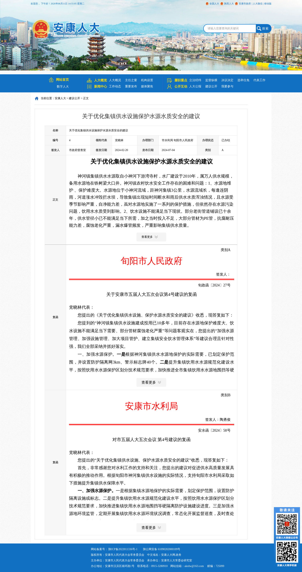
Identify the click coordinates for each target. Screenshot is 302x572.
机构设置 (147, 80)
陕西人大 (229, 3)
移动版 (267, 3)
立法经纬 (195, 80)
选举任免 (243, 80)
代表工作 (259, 80)
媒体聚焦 (147, 86)
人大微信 (257, 3)
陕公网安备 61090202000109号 (161, 549)
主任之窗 (131, 80)
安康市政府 (245, 3)
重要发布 (131, 86)
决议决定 (227, 80)
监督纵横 (211, 80)
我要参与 (227, 86)
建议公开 (211, 86)
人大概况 (115, 80)
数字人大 (63, 86)
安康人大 (60, 98)
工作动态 (115, 86)
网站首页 (62, 79)
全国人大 (214, 3)
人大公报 (195, 86)
